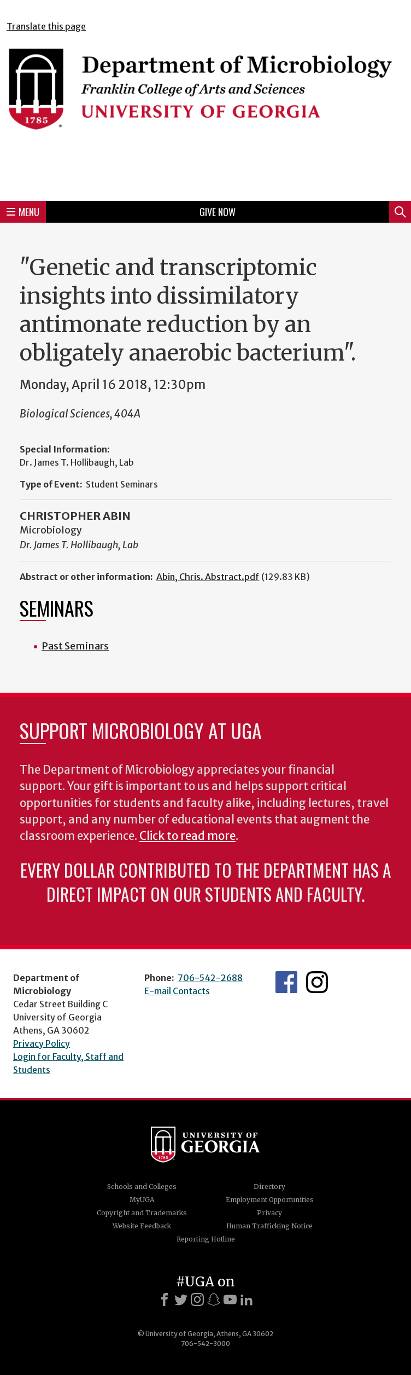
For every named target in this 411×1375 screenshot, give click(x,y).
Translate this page (46, 26)
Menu (23, 212)
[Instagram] (197, 1299)
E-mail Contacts (177, 990)
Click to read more (187, 836)
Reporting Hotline (206, 1239)
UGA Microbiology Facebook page (286, 982)
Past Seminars (75, 646)
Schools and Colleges (142, 1186)
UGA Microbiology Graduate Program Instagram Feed (317, 982)
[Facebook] (164, 1299)
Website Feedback (142, 1226)
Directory (269, 1186)
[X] (180, 1299)
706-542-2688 (210, 977)
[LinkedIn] (246, 1299)
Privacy (269, 1213)
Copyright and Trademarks (142, 1213)
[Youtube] (230, 1299)
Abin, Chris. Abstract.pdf (208, 576)
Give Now (217, 212)
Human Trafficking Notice (269, 1226)
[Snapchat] (213, 1299)
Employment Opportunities (270, 1200)
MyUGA (142, 1200)
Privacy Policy (41, 1043)
